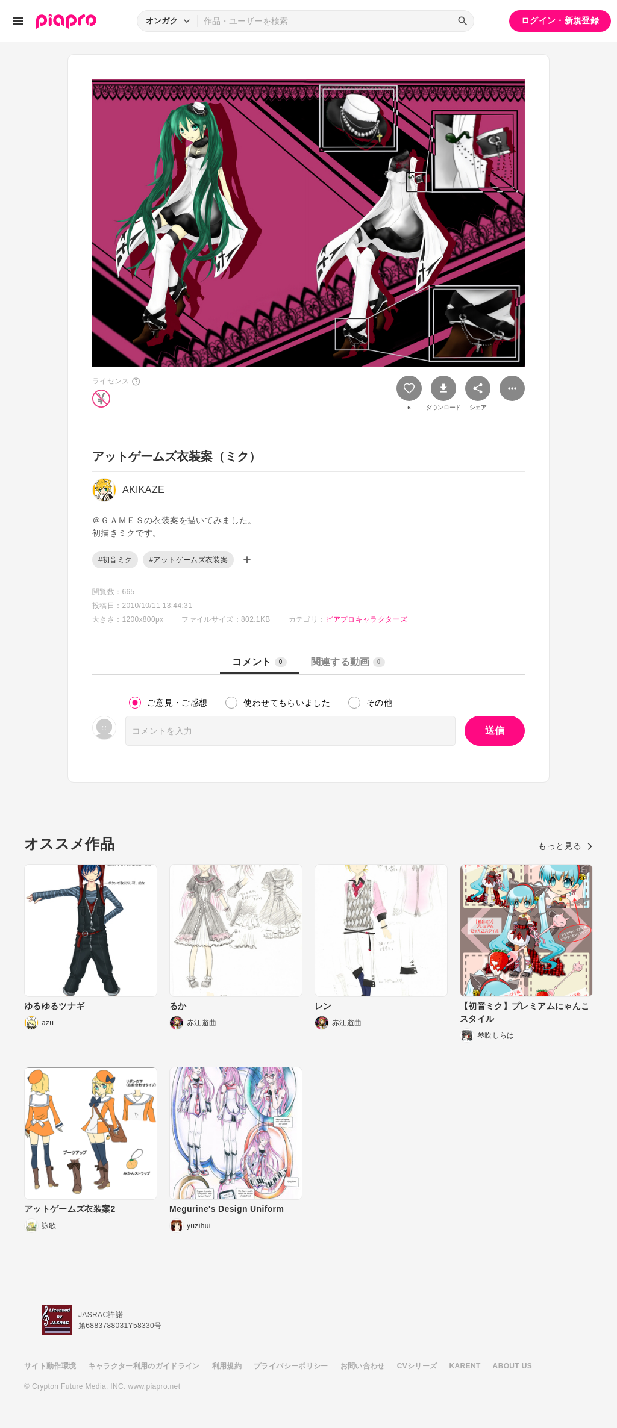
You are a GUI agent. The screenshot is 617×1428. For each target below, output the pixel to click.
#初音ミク (115, 560)
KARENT (465, 1366)
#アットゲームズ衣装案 (188, 560)
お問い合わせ (362, 1366)
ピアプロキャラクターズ (366, 619)
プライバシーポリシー (291, 1366)
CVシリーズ (417, 1366)
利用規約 (227, 1366)
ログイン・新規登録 (560, 20)
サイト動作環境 (50, 1366)
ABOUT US (512, 1366)
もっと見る (565, 846)
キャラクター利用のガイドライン (143, 1366)
